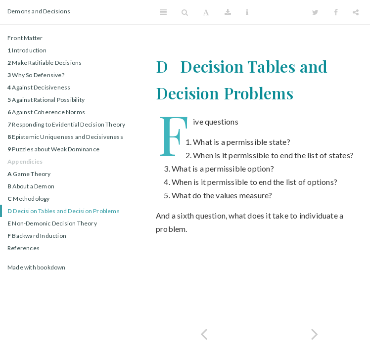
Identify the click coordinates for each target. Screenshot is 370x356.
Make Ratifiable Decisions (44, 62)
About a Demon (30, 186)
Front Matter (25, 38)
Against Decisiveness (38, 87)
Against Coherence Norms (46, 112)
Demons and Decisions (38, 11)
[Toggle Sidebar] (163, 12)
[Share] (355, 12)
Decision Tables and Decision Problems (63, 211)
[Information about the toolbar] (247, 12)
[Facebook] (335, 12)
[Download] (227, 12)
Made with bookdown (36, 267)
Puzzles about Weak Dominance (53, 149)
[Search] (184, 12)
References (23, 248)
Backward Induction (36, 235)
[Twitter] (315, 12)
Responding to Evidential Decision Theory (66, 124)
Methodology (28, 198)
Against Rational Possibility (46, 99)
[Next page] (314, 333)
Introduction (26, 50)
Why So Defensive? (35, 75)
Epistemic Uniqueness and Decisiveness (65, 136)
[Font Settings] (206, 12)
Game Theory (29, 174)
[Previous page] (203, 333)
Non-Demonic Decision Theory (52, 223)
